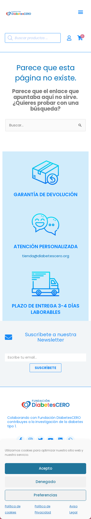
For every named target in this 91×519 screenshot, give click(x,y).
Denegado (46, 483)
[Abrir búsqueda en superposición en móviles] (33, 38)
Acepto (45, 469)
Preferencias (45, 496)
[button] (80, 12)
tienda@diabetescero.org (45, 255)
